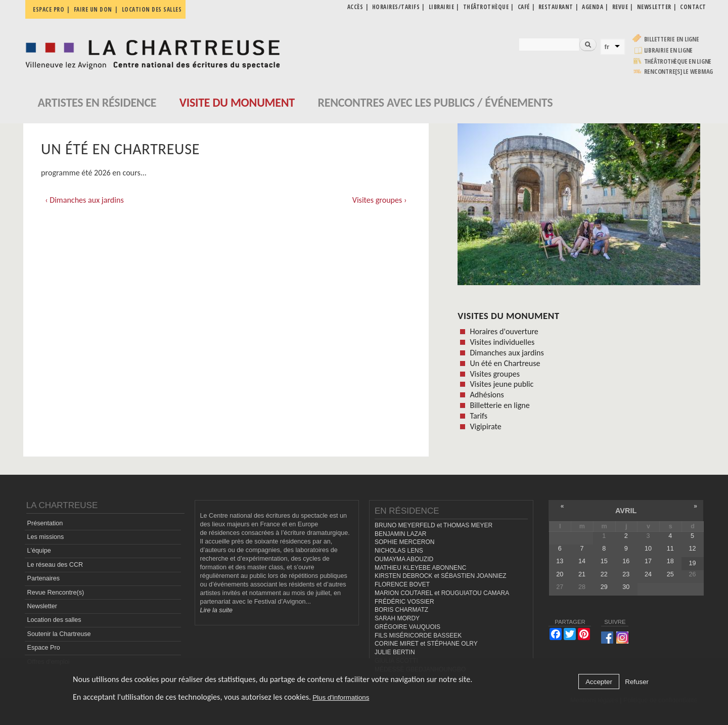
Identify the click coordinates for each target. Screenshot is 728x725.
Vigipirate (485, 426)
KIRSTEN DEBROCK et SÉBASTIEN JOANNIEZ (441, 575)
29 (604, 587)
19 (692, 563)
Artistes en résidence (97, 102)
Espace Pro (43, 647)
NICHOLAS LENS (399, 550)
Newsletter (42, 606)
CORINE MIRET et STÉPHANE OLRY (426, 643)
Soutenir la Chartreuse (59, 634)
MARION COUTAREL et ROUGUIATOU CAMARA (442, 593)
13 (559, 561)
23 (625, 574)
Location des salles (152, 9)
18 (670, 561)
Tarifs (478, 416)
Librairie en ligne (668, 50)
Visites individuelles (502, 342)
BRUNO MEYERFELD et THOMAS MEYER (433, 525)
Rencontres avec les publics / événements (435, 102)
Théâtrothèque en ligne (678, 61)
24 (648, 574)
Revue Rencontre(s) (55, 592)
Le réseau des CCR (55, 564)
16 (625, 561)
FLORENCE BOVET (402, 584)
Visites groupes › (379, 200)
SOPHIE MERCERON (404, 542)
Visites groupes (495, 374)
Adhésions (487, 394)
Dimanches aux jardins (506, 352)
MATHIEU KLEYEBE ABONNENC (420, 567)
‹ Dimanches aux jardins (84, 200)
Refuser (637, 682)
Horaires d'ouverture (504, 331)
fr (607, 47)
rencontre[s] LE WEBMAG (678, 71)
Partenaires (43, 578)
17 (648, 561)
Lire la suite (216, 610)
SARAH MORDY (397, 618)
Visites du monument (508, 316)
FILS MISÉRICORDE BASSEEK (418, 635)
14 (581, 561)
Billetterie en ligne (671, 39)
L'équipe (39, 550)
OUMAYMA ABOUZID (404, 559)
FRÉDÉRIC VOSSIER (404, 601)
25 (670, 574)
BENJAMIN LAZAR (400, 533)
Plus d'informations (340, 697)
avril (625, 511)
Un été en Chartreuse (505, 363)
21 (581, 574)
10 (648, 548)
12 (692, 548)
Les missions (45, 536)
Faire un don (93, 9)
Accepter (598, 682)
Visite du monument (237, 102)
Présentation (45, 523)
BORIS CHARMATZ (401, 609)
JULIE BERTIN (395, 652)
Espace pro (48, 9)
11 (670, 548)
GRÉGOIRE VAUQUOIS (407, 626)
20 (559, 574)
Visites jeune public (501, 384)
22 (604, 574)
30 (625, 587)
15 (604, 561)
